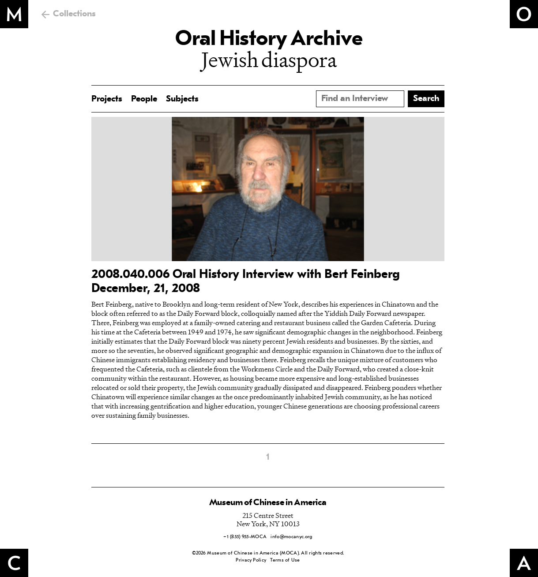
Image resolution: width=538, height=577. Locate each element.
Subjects (182, 99)
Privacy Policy (251, 560)
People (144, 99)
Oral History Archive (268, 39)
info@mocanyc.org (291, 537)
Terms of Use (285, 560)
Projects (106, 99)
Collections (74, 14)
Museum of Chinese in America (268, 502)
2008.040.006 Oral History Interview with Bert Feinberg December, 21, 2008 (245, 282)
